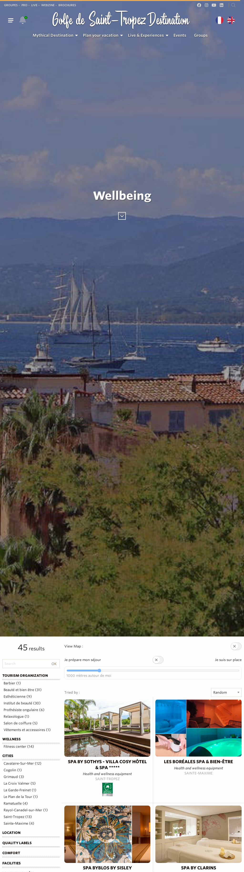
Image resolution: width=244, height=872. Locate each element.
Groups (201, 35)
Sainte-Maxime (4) (19, 823)
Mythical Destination (53, 35)
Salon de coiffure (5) (21, 723)
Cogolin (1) (13, 770)
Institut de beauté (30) (22, 703)
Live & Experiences (146, 35)
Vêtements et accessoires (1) (27, 730)
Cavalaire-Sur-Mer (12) (22, 763)
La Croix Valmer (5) (20, 783)
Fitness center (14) (19, 746)
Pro (24, 5)
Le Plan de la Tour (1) (21, 797)
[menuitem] (54, 35)
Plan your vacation (100, 35)
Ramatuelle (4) (16, 803)
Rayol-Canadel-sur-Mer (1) (26, 810)
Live (34, 5)
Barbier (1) (12, 683)
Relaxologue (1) (16, 716)
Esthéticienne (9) (18, 696)
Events (179, 35)
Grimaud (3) (14, 777)
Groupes (11, 5)
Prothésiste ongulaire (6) (24, 710)
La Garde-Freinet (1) (20, 790)
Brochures (67, 5)
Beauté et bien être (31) (23, 690)
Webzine (48, 5)
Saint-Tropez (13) (18, 817)
